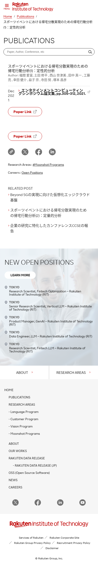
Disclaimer (52, 548)
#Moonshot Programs (48, 164)
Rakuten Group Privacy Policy (32, 543)
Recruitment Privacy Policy (73, 543)
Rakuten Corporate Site (64, 537)
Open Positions (32, 172)
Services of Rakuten (31, 537)
